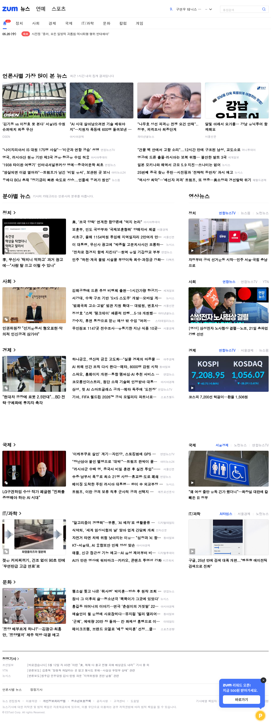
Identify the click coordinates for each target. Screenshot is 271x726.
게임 (139, 23)
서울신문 (210, 136)
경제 (52, 23)
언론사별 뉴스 (12, 689)
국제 (69, 23)
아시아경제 (77, 136)
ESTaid (9, 712)
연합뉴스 (228, 281)
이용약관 (31, 701)
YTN (266, 281)
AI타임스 (226, 513)
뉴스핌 (245, 213)
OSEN (6, 136)
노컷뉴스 (262, 213)
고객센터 (119, 701)
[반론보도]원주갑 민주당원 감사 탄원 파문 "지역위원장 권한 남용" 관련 (73, 676)
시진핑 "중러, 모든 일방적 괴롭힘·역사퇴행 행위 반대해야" (70, 34)
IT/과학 (88, 23)
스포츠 (59, 9)
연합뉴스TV (227, 213)
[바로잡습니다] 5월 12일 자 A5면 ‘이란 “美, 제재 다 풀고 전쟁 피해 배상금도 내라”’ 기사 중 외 (88, 665)
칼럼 (123, 23)
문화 (106, 23)
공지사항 (102, 701)
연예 (40, 9)
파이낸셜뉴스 (145, 136)
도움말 (135, 701)
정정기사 (9, 658)
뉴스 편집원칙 (11, 701)
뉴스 (25, 9)
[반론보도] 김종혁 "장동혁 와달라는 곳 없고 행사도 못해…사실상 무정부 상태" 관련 (81, 670)
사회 (36, 23)
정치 (19, 23)
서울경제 (247, 350)
